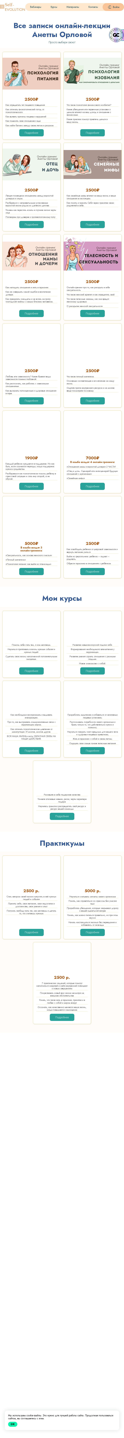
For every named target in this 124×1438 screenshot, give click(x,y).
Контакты (93, 7)
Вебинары (35, 7)
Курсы (54, 7)
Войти (116, 7)
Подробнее (31, 132)
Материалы (73, 7)
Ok (13, 1424)
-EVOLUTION (15, 7)
